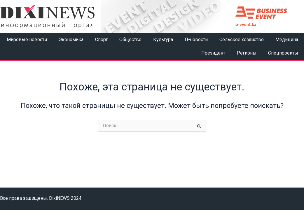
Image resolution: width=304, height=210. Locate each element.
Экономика (71, 39)
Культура (163, 39)
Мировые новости (27, 39)
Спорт (101, 39)
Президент (213, 53)
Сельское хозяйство (241, 39)
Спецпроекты (283, 53)
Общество (130, 39)
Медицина (286, 39)
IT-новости (196, 39)
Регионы (246, 53)
